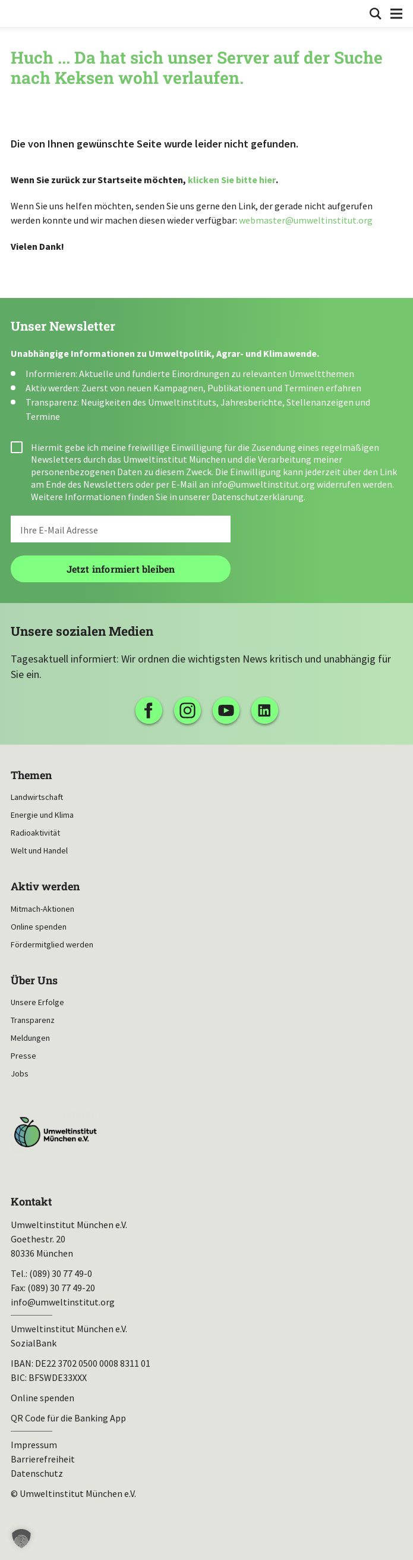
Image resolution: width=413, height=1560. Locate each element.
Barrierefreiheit (43, 1459)
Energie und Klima (42, 815)
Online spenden (39, 926)
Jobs (20, 1073)
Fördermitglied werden (52, 944)
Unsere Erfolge (37, 1002)
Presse (23, 1055)
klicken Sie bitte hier (232, 180)
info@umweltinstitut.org (263, 484)
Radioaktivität (35, 832)
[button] (21, 1538)
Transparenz (33, 1020)
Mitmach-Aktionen (42, 909)
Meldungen (30, 1038)
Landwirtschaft (37, 797)
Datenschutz (37, 1473)
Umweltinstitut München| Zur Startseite (19, 12)
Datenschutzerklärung (258, 497)
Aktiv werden (45, 886)
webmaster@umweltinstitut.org (306, 220)
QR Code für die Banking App (68, 1418)
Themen (31, 775)
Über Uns (34, 980)
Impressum (34, 1445)
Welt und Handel (39, 850)
